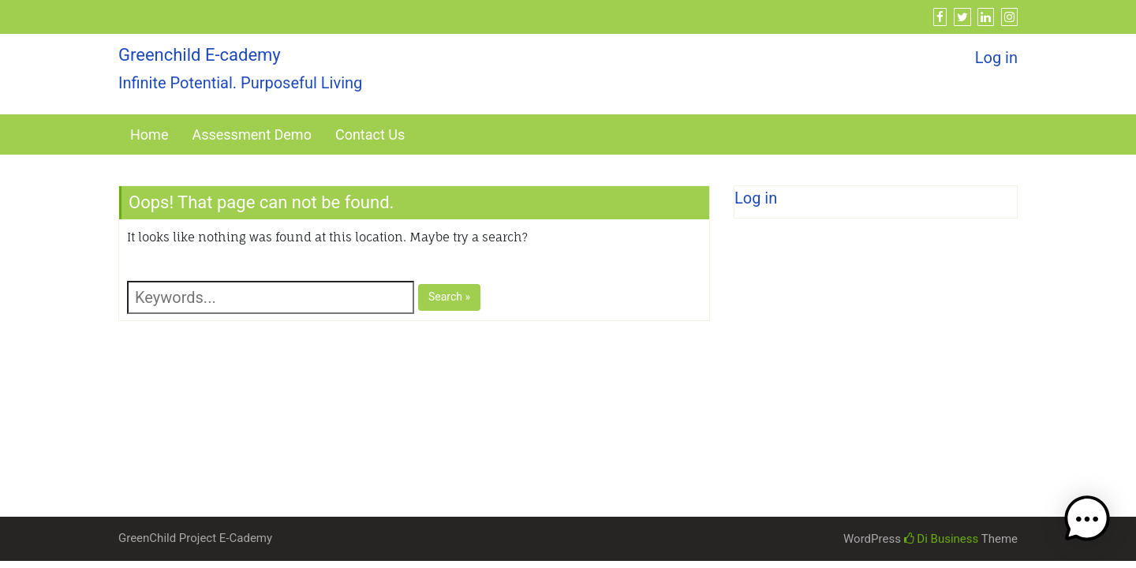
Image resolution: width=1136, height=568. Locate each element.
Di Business (941, 539)
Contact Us (370, 134)
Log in (996, 57)
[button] (1087, 519)
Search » (449, 296)
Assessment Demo (251, 134)
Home (149, 134)
